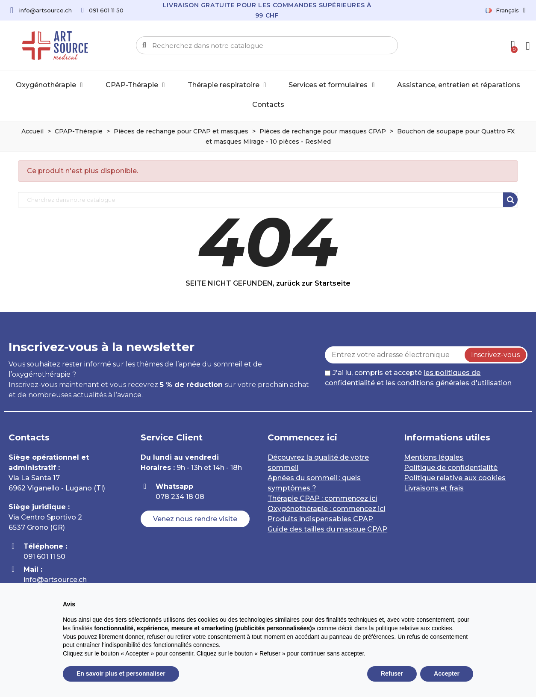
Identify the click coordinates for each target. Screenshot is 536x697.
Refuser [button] (392, 673)
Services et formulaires (331, 85)
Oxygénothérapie (49, 85)
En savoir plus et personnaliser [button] (121, 673)
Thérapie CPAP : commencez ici (322, 498)
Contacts (268, 104)
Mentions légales (433, 457)
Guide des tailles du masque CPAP (327, 529)
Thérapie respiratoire (227, 85)
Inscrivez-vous (495, 355)
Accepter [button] (446, 673)
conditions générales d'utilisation (454, 383)
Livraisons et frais (434, 488)
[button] (195, 519)
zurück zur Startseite (313, 283)
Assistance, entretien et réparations (458, 85)
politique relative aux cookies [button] (413, 628)
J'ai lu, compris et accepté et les (418, 378)
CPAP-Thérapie (135, 85)
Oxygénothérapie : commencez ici (326, 509)
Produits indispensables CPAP (320, 519)
